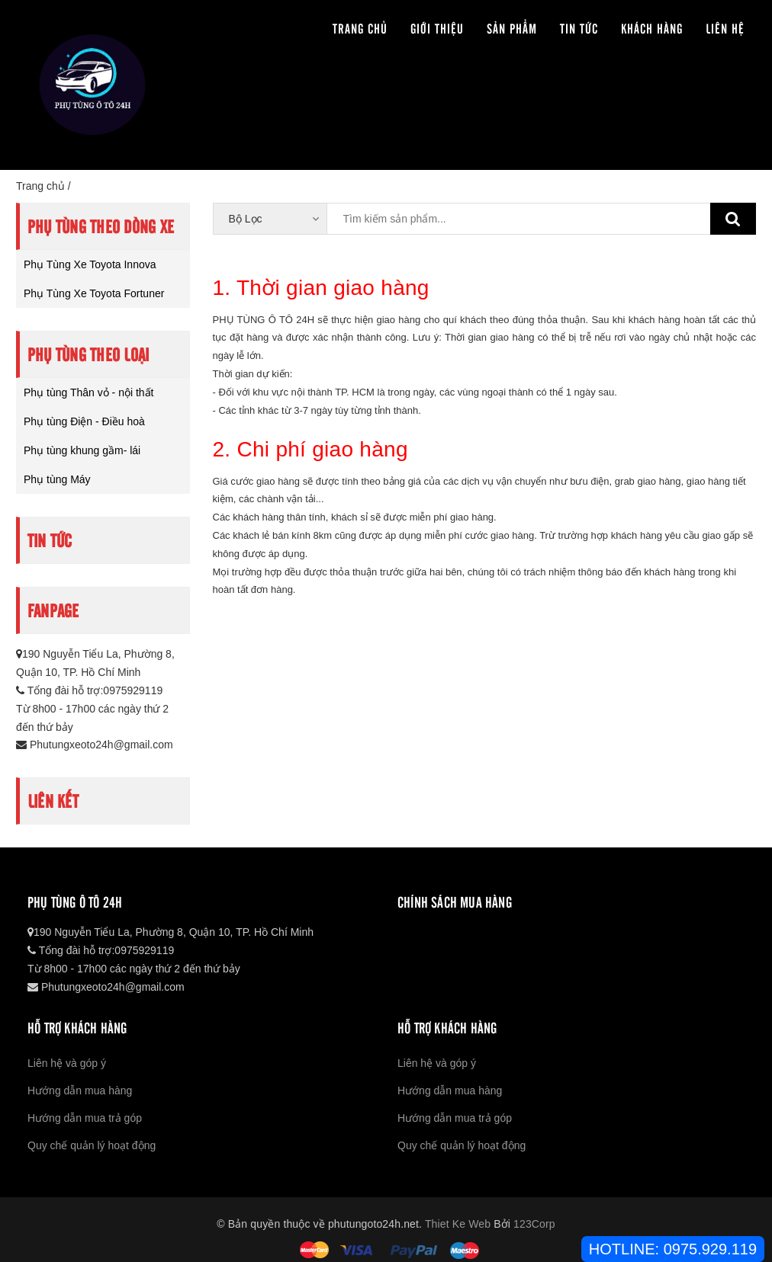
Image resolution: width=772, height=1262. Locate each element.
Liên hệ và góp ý (66, 1063)
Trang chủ (360, 28)
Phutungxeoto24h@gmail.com (94, 744)
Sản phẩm (512, 28)
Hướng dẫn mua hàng (79, 1090)
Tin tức (579, 28)
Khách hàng (652, 28)
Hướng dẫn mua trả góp (84, 1118)
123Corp (534, 1224)
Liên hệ (725, 28)
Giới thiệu (437, 28)
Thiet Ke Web (458, 1224)
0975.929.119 (710, 1249)
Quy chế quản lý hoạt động (91, 1145)
